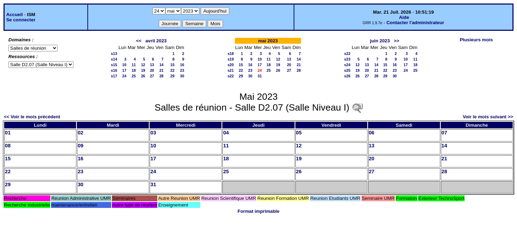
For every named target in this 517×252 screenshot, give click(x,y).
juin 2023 (380, 40)
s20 (231, 65)
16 (182, 65)
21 (161, 70)
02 (80, 132)
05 (299, 132)
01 (7, 132)
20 (152, 70)
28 (161, 76)
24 (124, 76)
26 (143, 76)
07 (444, 132)
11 (133, 65)
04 (226, 132)
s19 (231, 59)
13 (152, 65)
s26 (347, 76)
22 (172, 70)
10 (124, 65)
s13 (114, 53)
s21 (231, 70)
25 (133, 76)
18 (133, 70)
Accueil (14, 14)
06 (371, 132)
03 (153, 132)
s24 (347, 65)
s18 (231, 53)
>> (396, 40)
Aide (404, 17)
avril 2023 (156, 40)
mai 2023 (268, 40)
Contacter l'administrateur (415, 22)
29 (172, 76)
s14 (114, 59)
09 (80, 145)
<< (139, 40)
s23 (347, 59)
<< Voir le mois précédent (32, 116)
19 (143, 70)
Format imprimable (259, 211)
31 (260, 76)
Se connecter (21, 19)
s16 (114, 70)
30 (182, 76)
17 (124, 70)
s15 (114, 65)
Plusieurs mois (476, 39)
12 (143, 65)
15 (172, 65)
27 (152, 76)
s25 (347, 70)
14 (161, 65)
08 (7, 145)
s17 (114, 76)
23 (182, 70)
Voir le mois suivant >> (488, 116)
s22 (231, 76)
